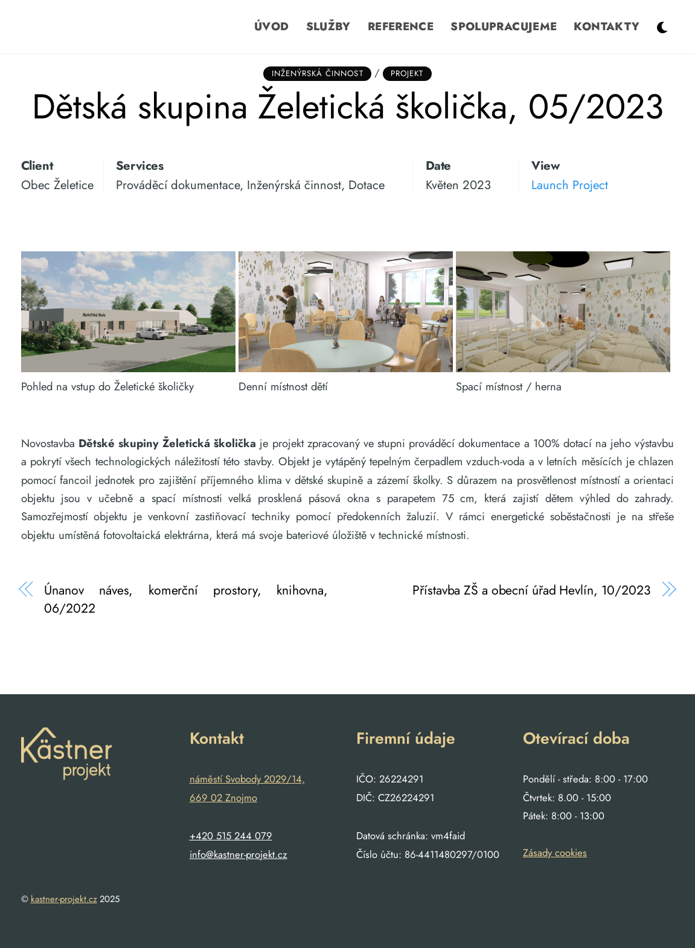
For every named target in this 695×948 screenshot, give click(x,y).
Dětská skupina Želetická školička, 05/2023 (348, 106)
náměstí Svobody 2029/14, (247, 779)
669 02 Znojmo (223, 797)
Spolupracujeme (503, 26)
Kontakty (606, 26)
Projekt (407, 73)
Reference (401, 26)
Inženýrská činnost (318, 73)
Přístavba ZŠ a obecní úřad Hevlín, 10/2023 (531, 590)
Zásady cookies (555, 852)
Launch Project (569, 185)
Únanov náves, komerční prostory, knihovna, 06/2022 (186, 599)
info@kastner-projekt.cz (238, 854)
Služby (328, 26)
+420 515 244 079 (231, 835)
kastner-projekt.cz (64, 899)
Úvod (271, 26)
